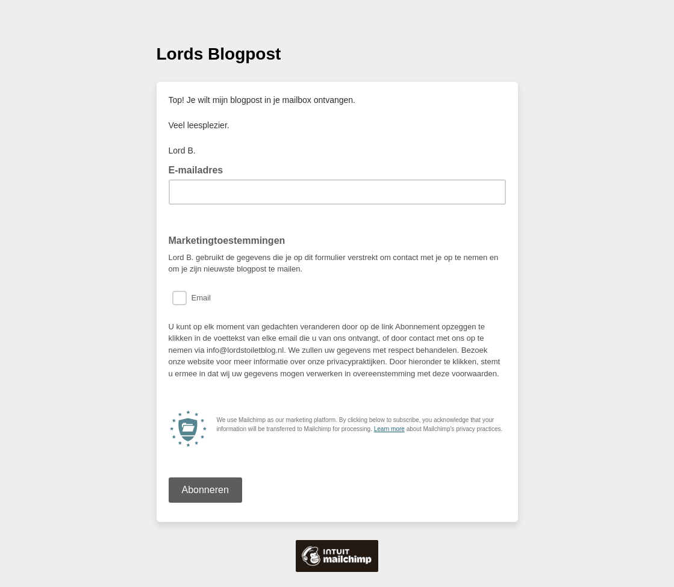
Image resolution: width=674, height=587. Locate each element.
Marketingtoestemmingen (227, 240)
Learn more (389, 429)
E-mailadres (200, 169)
